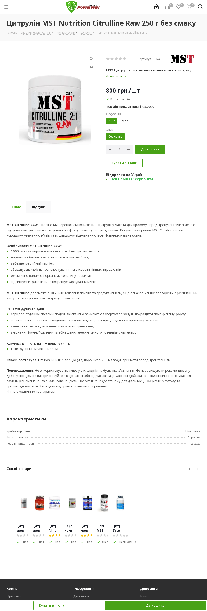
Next (196, 469)
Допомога (81, 596)
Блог (143, 596)
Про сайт (14, 596)
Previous (189, 469)
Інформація (84, 588)
